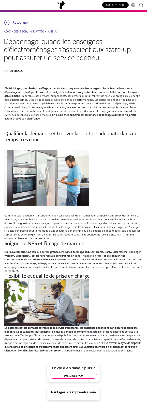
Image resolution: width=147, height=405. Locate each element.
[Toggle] (4, 5)
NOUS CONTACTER (115, 5)
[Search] (141, 5)
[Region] (133, 5)
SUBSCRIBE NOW (73, 375)
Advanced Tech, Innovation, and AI (31, 31)
